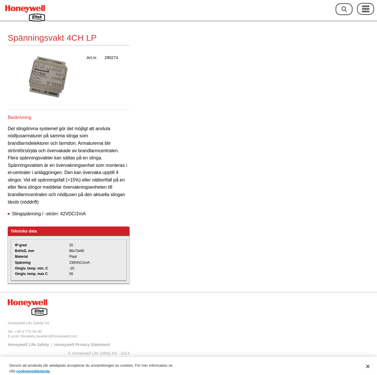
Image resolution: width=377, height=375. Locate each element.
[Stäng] (368, 368)
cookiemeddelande (33, 372)
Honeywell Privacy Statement (82, 344)
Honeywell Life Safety (28, 344)
